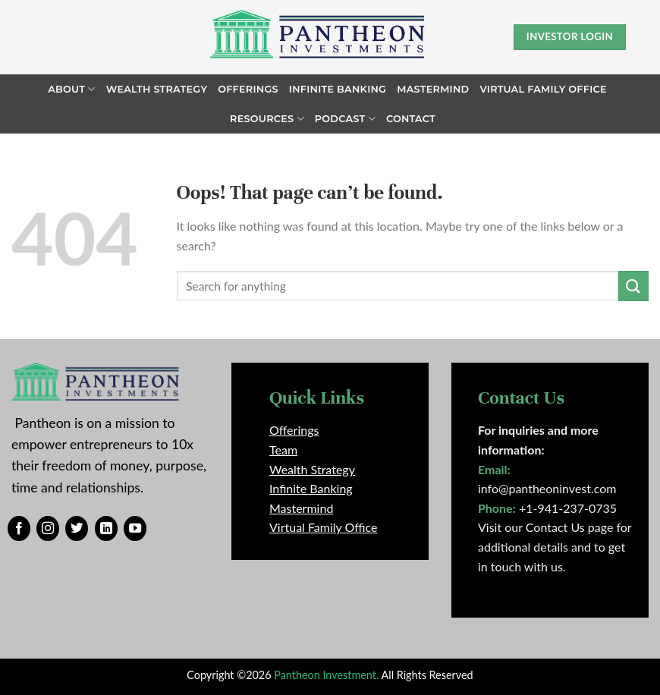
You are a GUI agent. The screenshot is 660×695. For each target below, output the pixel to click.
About (71, 89)
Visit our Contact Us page (545, 527)
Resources (267, 119)
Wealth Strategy (157, 89)
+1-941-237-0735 (568, 508)
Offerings (248, 89)
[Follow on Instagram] (47, 529)
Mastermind (433, 89)
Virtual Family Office (542, 89)
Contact (410, 118)
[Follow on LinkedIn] (106, 529)
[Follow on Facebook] (19, 529)
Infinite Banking (337, 89)
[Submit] (633, 285)
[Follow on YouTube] (135, 529)
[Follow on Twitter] (76, 529)
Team (283, 449)
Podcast (345, 119)
